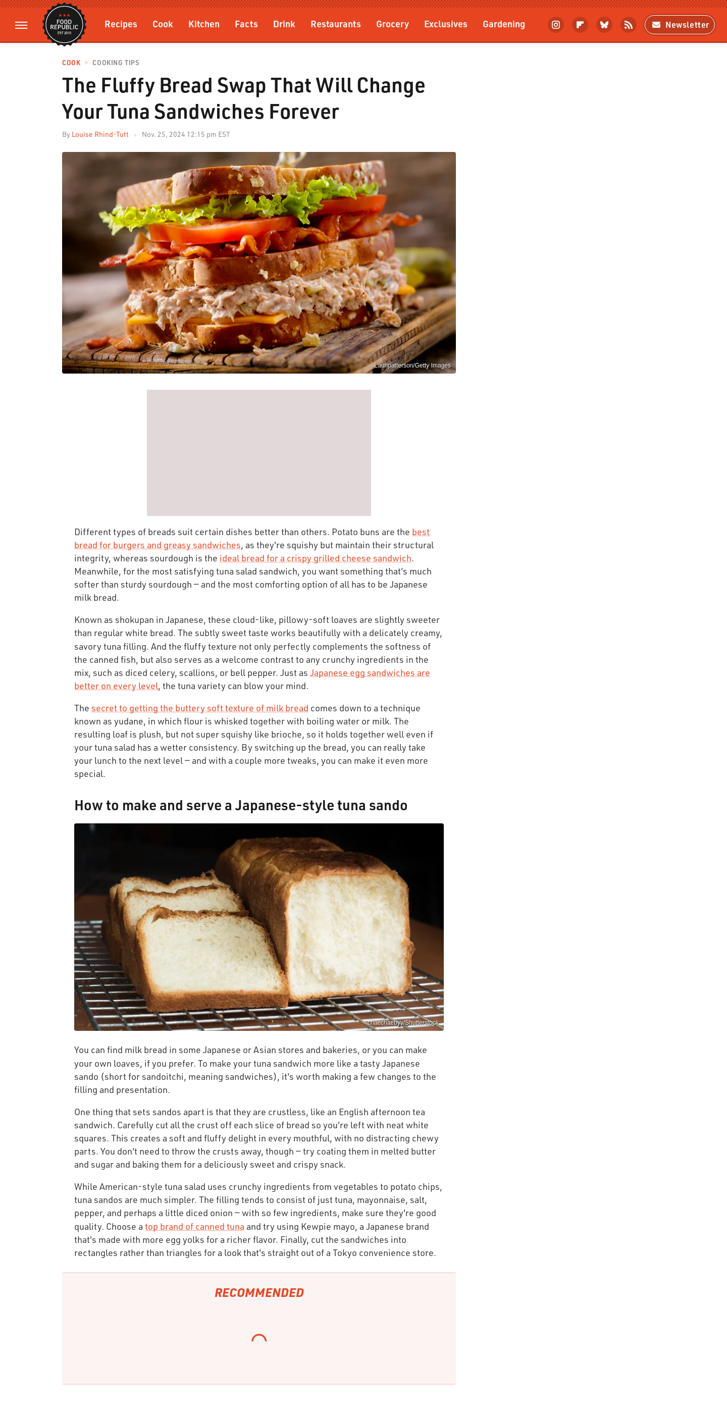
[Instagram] (556, 25)
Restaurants (335, 23)
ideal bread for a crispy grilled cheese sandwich (315, 557)
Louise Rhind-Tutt (100, 134)
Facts (246, 23)
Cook (162, 23)
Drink (284, 23)
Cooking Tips (115, 63)
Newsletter (679, 24)
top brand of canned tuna (194, 1226)
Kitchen (204, 23)
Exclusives (446, 23)
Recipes (121, 23)
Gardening (504, 23)
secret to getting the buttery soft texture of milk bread (199, 707)
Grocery (392, 23)
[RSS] (628, 25)
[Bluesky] (604, 25)
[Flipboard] (580, 25)
